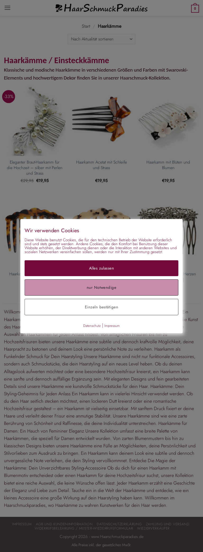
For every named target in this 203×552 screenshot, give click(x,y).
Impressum (112, 325)
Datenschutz (92, 325)
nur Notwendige (101, 287)
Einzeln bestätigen (101, 307)
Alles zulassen (101, 268)
